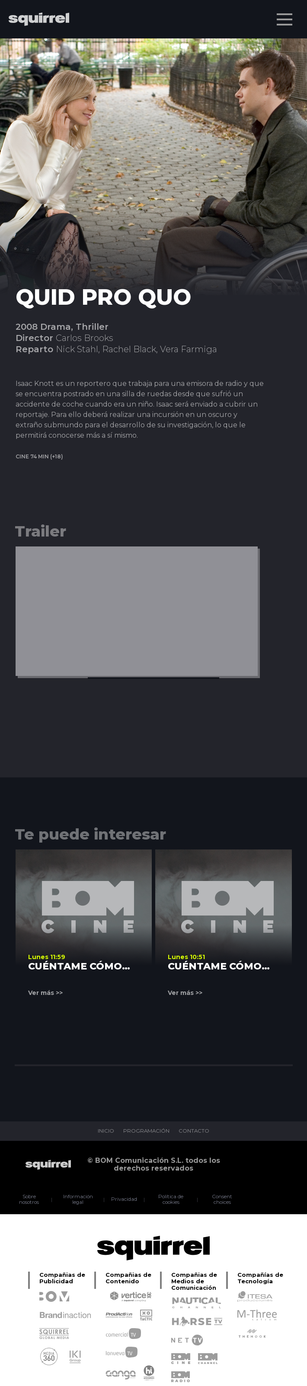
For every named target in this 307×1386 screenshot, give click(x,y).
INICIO (105, 1131)
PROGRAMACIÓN (146, 1131)
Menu (285, 15)
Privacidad (125, 1200)
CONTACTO (195, 1131)
